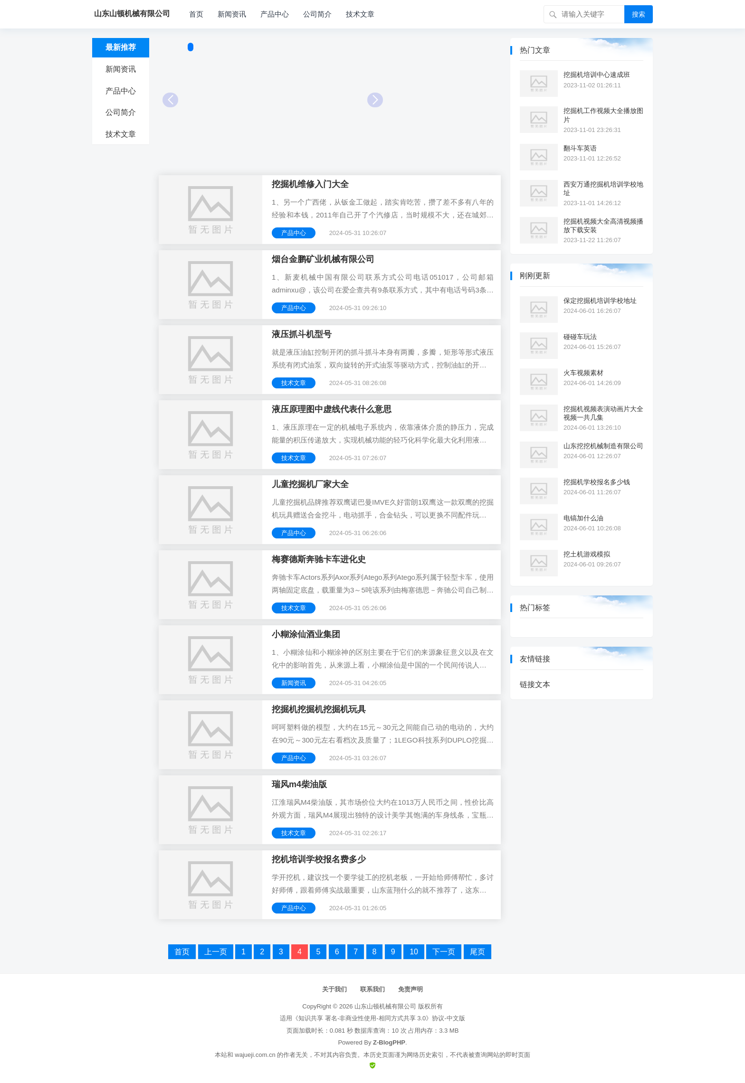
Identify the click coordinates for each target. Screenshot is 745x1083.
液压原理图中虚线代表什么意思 (332, 409)
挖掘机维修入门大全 (310, 184)
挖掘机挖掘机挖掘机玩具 (319, 709)
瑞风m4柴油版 (299, 784)
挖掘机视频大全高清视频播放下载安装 (603, 225)
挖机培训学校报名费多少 (319, 859)
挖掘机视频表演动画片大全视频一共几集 (603, 413)
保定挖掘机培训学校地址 (600, 300)
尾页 (477, 952)
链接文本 (535, 684)
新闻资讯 (232, 14)
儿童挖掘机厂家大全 (310, 484)
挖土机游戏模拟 (587, 554)
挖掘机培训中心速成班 (597, 74)
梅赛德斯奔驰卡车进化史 (319, 559)
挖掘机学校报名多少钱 (597, 482)
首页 (196, 14)
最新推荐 (120, 47)
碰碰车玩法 (580, 336)
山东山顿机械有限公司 (385, 1006)
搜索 (638, 14)
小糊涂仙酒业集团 (306, 634)
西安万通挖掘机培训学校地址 (603, 188)
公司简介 (317, 14)
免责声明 (410, 989)
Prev (170, 100)
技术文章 (360, 14)
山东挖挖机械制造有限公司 (603, 446)
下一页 (443, 952)
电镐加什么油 (583, 518)
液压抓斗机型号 (302, 334)
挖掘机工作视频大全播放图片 (603, 115)
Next (375, 100)
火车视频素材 (583, 373)
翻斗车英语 (580, 148)
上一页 (215, 952)
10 (414, 952)
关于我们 (334, 989)
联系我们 (372, 989)
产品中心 (274, 14)
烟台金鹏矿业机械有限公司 (323, 259)
